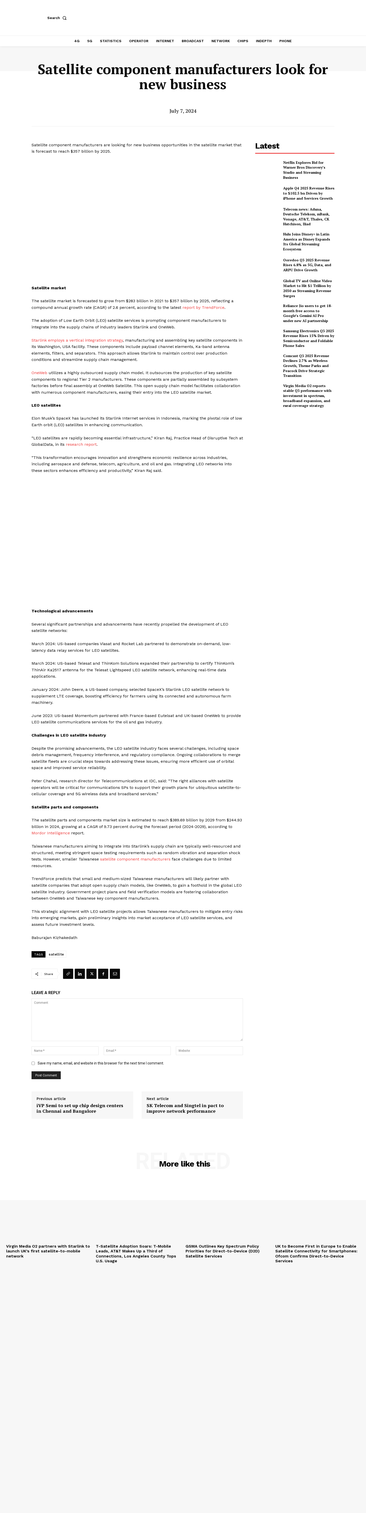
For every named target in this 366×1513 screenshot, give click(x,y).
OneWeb (39, 372)
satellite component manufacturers (135, 859)
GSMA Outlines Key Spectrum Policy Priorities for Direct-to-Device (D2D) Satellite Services (223, 1251)
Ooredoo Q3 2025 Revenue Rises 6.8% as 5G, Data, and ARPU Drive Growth (307, 265)
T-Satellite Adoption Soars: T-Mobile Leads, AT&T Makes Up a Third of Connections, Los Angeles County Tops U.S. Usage (136, 1253)
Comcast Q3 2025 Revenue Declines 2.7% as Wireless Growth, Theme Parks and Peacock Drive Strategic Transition (306, 365)
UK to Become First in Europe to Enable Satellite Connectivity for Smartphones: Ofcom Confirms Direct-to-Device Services (316, 1253)
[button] (58, 17)
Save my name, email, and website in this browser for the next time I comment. (101, 1063)
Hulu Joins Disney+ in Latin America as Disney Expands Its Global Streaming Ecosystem (306, 241)
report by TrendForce (203, 307)
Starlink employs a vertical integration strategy (77, 340)
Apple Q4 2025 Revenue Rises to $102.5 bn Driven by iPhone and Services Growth (308, 193)
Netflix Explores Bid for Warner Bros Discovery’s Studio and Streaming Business (304, 170)
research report (81, 444)
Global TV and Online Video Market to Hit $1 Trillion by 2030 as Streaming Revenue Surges (307, 288)
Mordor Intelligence (51, 833)
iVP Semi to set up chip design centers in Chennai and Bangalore (80, 1108)
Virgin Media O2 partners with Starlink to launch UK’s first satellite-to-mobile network (48, 1251)
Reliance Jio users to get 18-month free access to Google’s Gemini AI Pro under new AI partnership (307, 313)
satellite (56, 954)
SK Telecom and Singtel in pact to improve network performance (185, 1108)
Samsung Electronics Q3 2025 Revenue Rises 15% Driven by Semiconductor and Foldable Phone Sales (308, 338)
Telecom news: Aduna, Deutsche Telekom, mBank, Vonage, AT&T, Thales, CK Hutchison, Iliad (306, 217)
